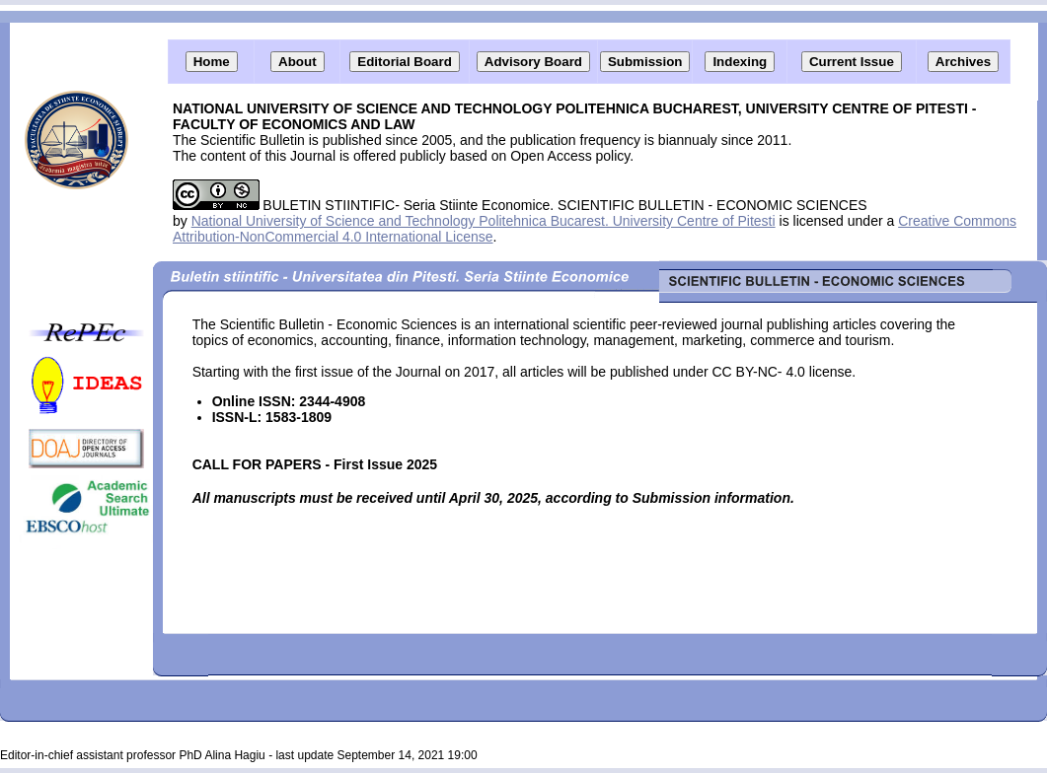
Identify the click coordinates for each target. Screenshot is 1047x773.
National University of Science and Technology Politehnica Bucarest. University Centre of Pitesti (483, 221)
